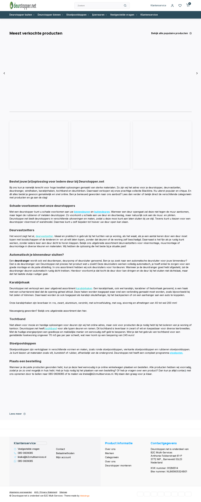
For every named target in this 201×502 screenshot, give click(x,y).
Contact (60, 449)
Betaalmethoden (65, 453)
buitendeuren (103, 212)
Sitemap (64, 492)
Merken (109, 453)
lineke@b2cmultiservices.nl (33, 457)
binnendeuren (82, 212)
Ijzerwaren (102, 14)
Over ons (110, 449)
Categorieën (112, 457)
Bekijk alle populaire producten (171, 33)
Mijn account (63, 457)
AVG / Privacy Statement (46, 492)
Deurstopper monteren (118, 465)
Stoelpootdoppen (79, 14)
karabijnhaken (84, 288)
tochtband (51, 328)
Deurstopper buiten (22, 14)
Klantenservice (157, 5)
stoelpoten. (176, 353)
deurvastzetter (44, 236)
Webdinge (85, 496)
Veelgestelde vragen (126, 14)
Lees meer (17, 413)
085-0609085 (25, 453)
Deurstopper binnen (51, 14)
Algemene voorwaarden (20, 492)
